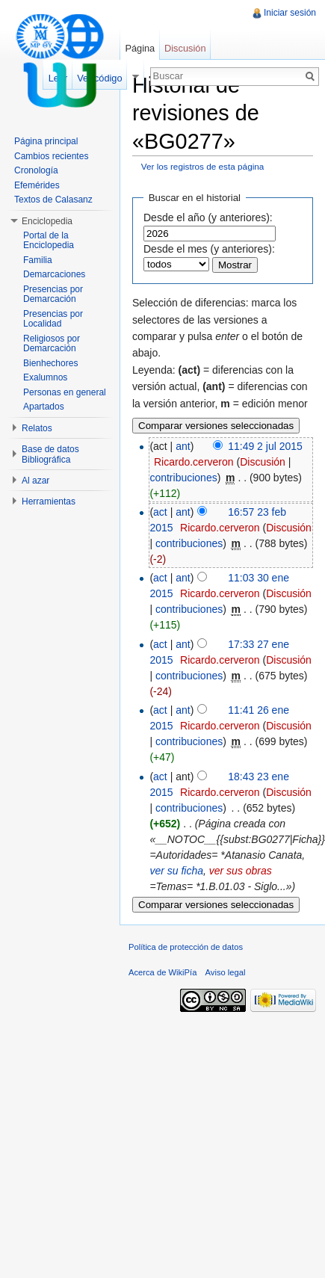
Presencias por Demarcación (53, 294)
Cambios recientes (51, 156)
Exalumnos (45, 377)
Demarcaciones (54, 274)
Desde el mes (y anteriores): (209, 249)
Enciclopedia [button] (47, 221)
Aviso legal (225, 972)
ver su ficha (176, 871)
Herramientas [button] (48, 501)
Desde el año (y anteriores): (208, 217)
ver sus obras (240, 871)
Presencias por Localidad (53, 319)
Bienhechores (50, 363)
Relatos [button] (37, 428)
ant (183, 446)
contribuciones (183, 478)
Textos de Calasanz (53, 199)
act (160, 512)
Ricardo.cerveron (194, 462)
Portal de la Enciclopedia (48, 240)
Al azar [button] (35, 480)
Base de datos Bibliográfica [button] (50, 454)
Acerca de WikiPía (162, 972)
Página (140, 48)
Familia (37, 260)
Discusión (262, 462)
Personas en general (64, 392)
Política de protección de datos (186, 946)
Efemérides (37, 185)
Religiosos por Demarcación (51, 343)
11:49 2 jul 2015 (265, 446)
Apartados (43, 406)
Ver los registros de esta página (202, 166)
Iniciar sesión (290, 12)
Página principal (46, 141)
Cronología (36, 170)
